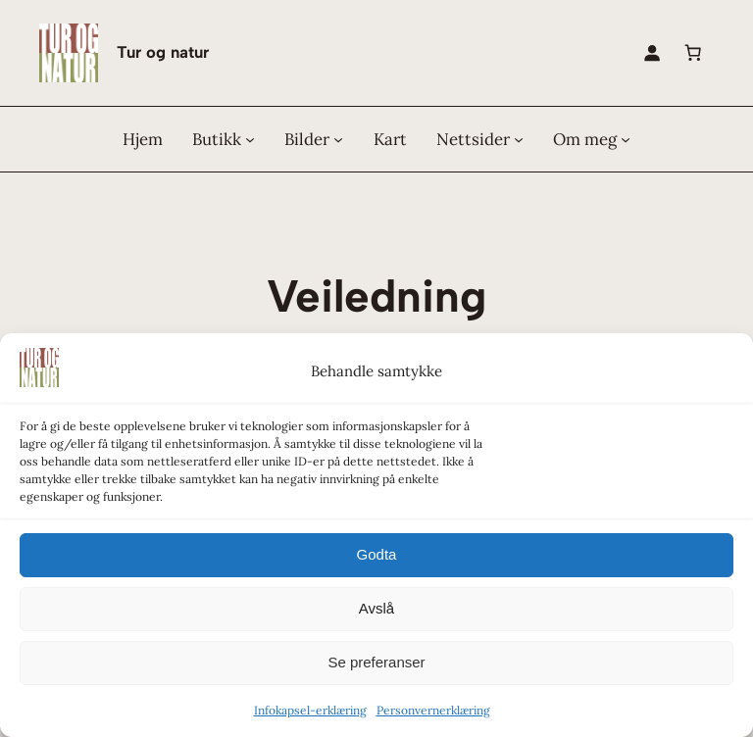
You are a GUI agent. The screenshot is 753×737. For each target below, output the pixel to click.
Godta (377, 554)
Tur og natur (163, 52)
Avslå (376, 608)
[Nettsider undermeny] (519, 139)
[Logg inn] (652, 53)
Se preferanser (376, 662)
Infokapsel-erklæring (310, 710)
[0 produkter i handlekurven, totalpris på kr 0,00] (693, 53)
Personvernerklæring (433, 710)
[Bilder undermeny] (338, 139)
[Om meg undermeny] (625, 139)
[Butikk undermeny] (250, 139)
